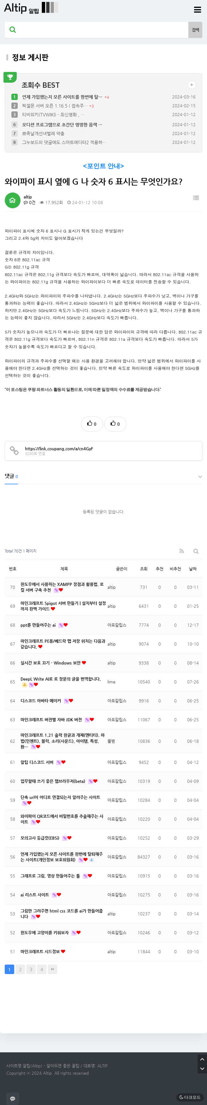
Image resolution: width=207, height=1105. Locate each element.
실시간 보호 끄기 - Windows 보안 (51, 662)
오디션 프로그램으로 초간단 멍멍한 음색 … (62, 124)
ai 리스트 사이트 (35, 894)
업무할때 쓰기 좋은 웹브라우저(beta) (54, 781)
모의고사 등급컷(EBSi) (41, 838)
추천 (159, 568)
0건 (29, 202)
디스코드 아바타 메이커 (41, 700)
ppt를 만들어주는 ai (39, 625)
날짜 (193, 568)
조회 (144, 568)
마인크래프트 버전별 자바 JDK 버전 (52, 719)
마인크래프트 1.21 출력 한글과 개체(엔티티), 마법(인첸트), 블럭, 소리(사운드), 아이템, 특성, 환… (63, 741)
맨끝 (52, 969)
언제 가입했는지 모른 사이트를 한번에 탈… (63, 96)
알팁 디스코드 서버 (38, 762)
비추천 (175, 568)
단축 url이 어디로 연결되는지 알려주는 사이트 (60, 797)
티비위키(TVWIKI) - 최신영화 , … (53, 114)
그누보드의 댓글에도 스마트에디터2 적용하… (64, 142)
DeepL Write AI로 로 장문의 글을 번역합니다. (61, 679)
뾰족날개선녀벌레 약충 (43, 133)
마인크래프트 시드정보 (41, 951)
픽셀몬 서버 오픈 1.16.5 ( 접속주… (55, 105)
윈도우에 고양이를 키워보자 (45, 932)
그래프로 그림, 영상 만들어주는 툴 (51, 875)
